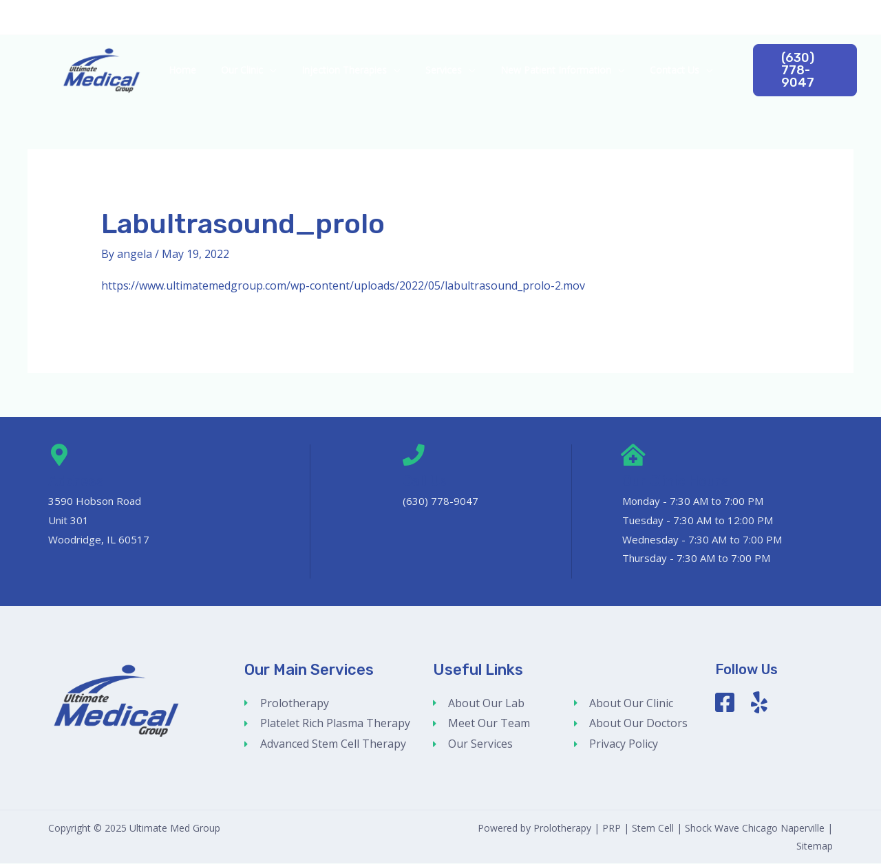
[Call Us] (414, 455)
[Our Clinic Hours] (633, 455)
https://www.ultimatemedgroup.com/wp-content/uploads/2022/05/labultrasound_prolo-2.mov (343, 285)
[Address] (59, 455)
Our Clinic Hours (676, 481)
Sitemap (814, 845)
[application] (278, 70)
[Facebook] (830, 17)
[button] (797, 70)
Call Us (425, 481)
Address (76, 481)
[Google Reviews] (851, 17)
